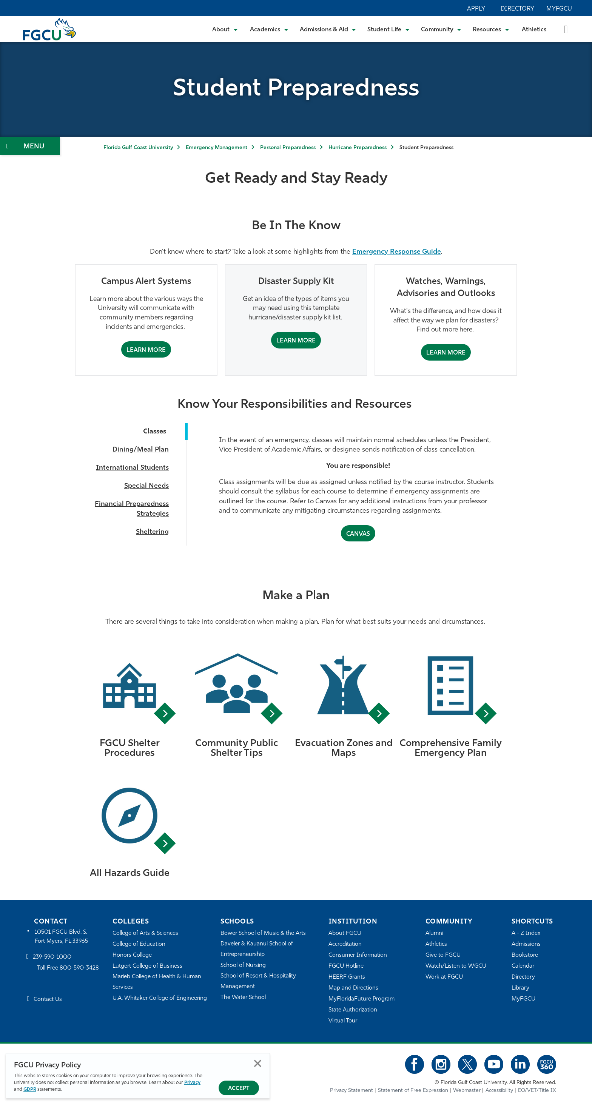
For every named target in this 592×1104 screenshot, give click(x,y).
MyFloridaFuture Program (361, 999)
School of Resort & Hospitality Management (258, 981)
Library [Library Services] (520, 988)
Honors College (132, 955)
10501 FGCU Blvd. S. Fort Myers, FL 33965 (61, 937)
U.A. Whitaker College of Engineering (160, 998)
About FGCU (344, 933)
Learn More (146, 350)
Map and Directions (353, 988)
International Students (132, 468)
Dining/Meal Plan (141, 449)
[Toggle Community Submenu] (441, 29)
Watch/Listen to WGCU (456, 966)
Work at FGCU (444, 977)
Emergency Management (216, 148)
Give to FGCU (443, 955)
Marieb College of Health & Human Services (157, 982)
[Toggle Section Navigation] (30, 146)
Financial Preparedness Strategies (132, 509)
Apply (476, 9)
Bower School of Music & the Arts (263, 933)
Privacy (192, 1082)
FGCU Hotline (346, 966)
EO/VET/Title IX (537, 1090)
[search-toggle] (566, 29)
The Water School (243, 998)
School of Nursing (243, 965)
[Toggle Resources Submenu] (491, 29)
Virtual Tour (342, 1021)
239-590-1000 (52, 957)
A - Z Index (526, 933)
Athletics (534, 30)
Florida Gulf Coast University (138, 148)
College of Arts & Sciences (145, 933)
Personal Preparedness (288, 148)
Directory (517, 9)
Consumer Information (357, 955)
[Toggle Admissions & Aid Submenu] (328, 29)
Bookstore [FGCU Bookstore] (525, 955)
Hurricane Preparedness (357, 148)
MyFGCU (559, 9)
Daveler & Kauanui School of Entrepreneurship (256, 949)
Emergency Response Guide (396, 252)
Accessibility (499, 1090)
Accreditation (345, 944)
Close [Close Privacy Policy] (257, 1063)
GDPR (29, 1089)
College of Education (139, 944)
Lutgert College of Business (147, 966)
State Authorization (352, 1010)
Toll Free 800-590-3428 (68, 968)
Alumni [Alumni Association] (434, 933)
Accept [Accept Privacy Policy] (239, 1089)
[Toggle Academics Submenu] (269, 29)
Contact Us (48, 999)
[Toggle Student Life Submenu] (388, 29)
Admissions (526, 944)
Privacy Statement (351, 1090)
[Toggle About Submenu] (225, 29)
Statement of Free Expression (413, 1090)
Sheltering (152, 532)
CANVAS (358, 534)
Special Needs (146, 486)
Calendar (523, 966)
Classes (154, 431)
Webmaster (467, 1090)
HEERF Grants (346, 977)
